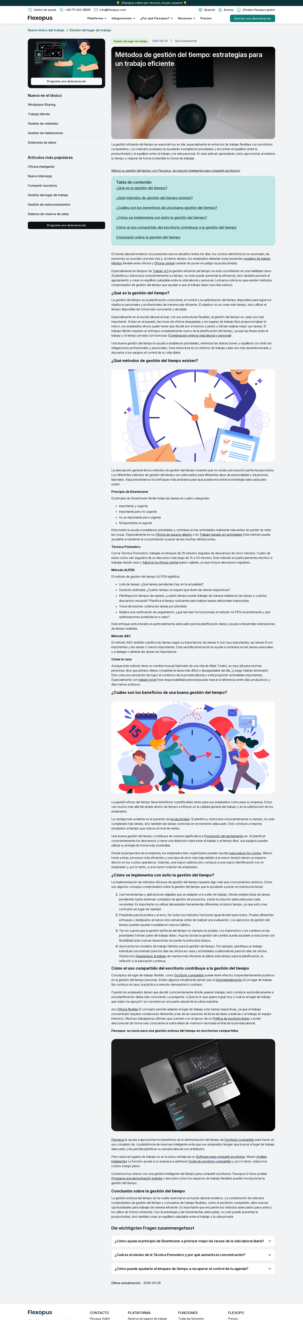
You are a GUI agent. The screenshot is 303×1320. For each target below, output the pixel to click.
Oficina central (164, 263)
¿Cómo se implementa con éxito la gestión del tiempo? (161, 217)
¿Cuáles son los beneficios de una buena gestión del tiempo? (166, 208)
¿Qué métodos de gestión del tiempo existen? (154, 198)
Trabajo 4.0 (161, 271)
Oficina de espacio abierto (174, 535)
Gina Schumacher (186, 41)
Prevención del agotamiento (223, 836)
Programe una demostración (66, 81)
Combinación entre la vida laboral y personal (199, 335)
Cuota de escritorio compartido (209, 1161)
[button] (206, 10)
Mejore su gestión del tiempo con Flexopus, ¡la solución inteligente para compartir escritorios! (175, 171)
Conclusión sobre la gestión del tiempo (148, 237)
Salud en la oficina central (160, 562)
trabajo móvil (147, 680)
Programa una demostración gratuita (136, 1178)
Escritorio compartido (189, 975)
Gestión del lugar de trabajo (90, 30)
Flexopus (118, 1140)
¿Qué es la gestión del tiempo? (141, 188)
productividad (179, 819)
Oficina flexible (128, 1009)
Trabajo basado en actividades (221, 535)
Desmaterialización (229, 980)
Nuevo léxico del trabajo (46, 30)
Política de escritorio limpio (231, 1018)
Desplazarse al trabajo (150, 956)
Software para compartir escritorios (220, 1157)
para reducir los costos (245, 853)
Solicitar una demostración (252, 18)
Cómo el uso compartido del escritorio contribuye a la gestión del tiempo (176, 227)
